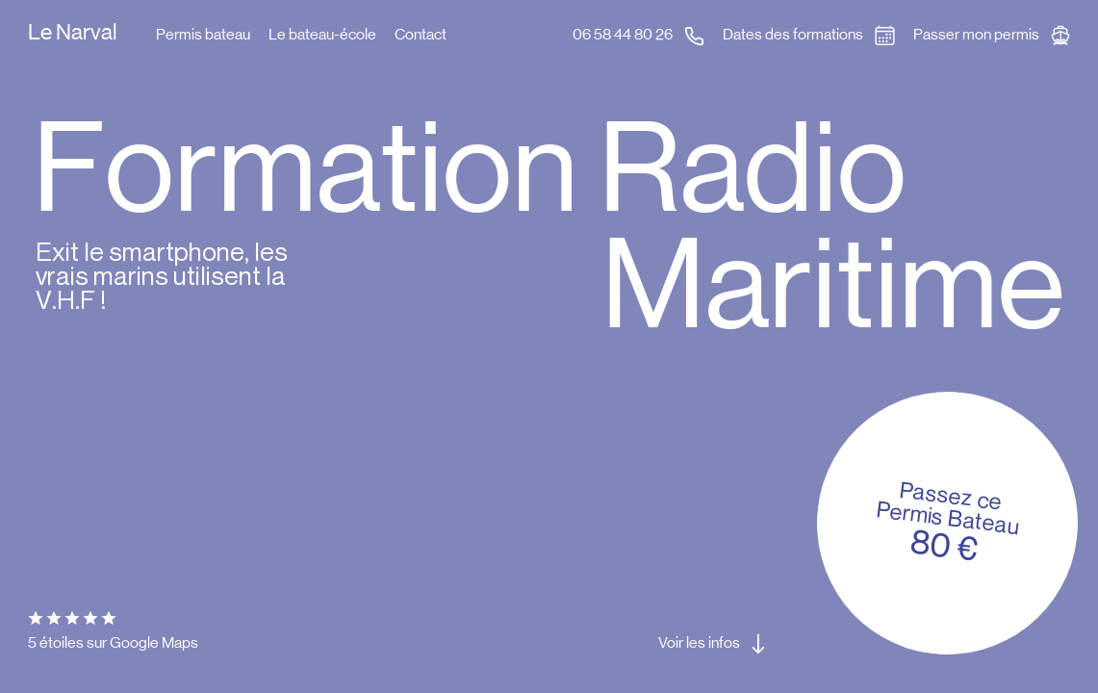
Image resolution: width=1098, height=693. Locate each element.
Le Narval (72, 32)
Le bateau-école (322, 34)
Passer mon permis (976, 34)
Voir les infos (699, 642)
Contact (421, 34)
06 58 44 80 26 (623, 34)
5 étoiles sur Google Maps (113, 629)
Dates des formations (793, 34)
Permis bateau (203, 34)
